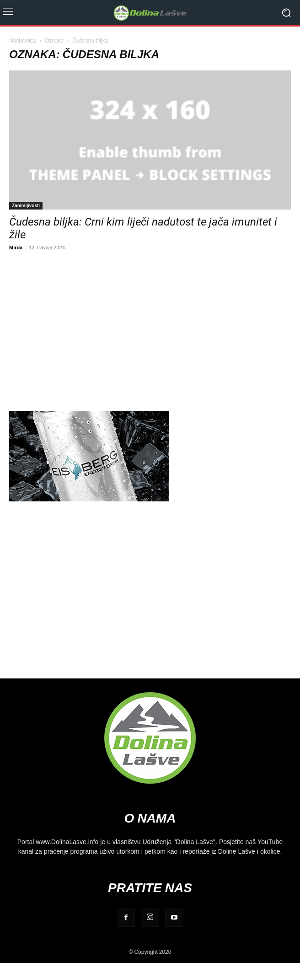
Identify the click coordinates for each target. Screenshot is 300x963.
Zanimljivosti (26, 205)
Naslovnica (22, 40)
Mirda (15, 247)
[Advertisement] (150, 330)
